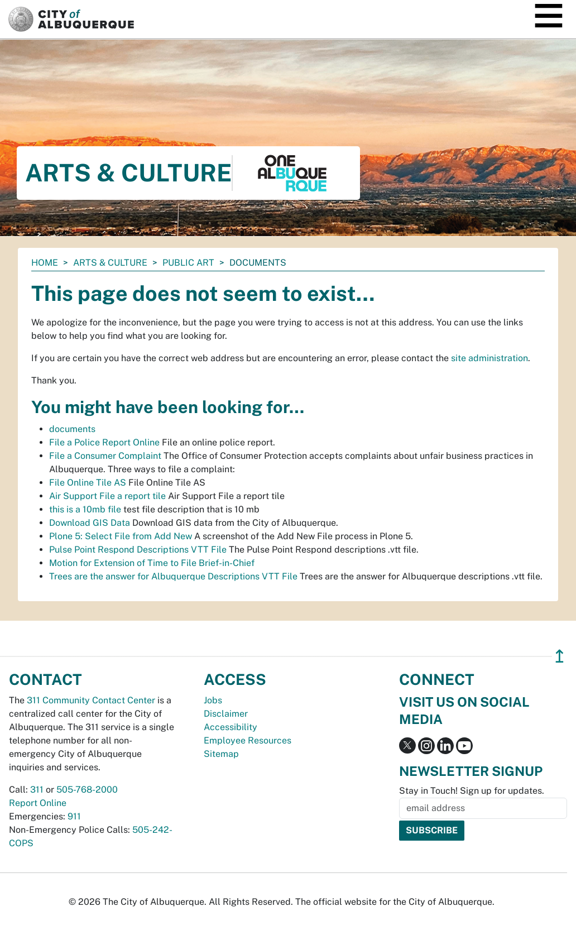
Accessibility (230, 727)
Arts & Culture (110, 262)
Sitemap (221, 754)
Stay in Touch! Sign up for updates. (471, 790)
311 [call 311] (37, 789)
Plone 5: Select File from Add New (120, 536)
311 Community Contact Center (91, 700)
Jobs (213, 700)
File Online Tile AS (87, 482)
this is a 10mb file (85, 509)
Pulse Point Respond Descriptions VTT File (138, 549)
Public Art (188, 262)
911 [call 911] (74, 816)
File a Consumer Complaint (105, 455)
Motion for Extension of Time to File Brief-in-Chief (152, 563)
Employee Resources (247, 740)
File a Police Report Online (104, 442)
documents (72, 429)
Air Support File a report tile (107, 496)
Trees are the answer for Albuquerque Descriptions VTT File (173, 576)
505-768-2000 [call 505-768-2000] (87, 789)
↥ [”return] (559, 656)
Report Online (37, 803)
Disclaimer (226, 713)
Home (44, 262)
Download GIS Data (89, 522)
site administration (489, 358)
